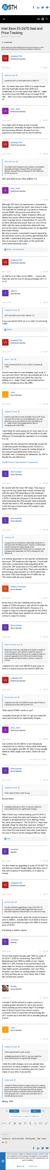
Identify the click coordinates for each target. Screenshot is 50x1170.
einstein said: (10, 902)
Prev (14, 1111)
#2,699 (45, 998)
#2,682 (45, 120)
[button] (3, 19)
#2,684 (45, 200)
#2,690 (45, 530)
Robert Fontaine (18, 586)
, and (15, 249)
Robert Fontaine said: (12, 645)
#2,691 (45, 598)
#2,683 (45, 154)
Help (38, 1139)
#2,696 (45, 861)
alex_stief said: (10, 162)
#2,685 (45, 272)
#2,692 (45, 637)
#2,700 (45, 1039)
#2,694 (45, 739)
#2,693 (45, 690)
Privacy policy (30, 1139)
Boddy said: (9, 1080)
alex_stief (15, 109)
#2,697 (45, 894)
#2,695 (45, 780)
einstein (14, 849)
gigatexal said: (10, 75)
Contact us (6, 1139)
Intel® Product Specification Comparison (20, 462)
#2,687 (45, 352)
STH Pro (5, 1135)
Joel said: (8, 537)
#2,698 (45, 951)
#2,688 (45, 404)
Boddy (14, 986)
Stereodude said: (11, 697)
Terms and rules (18, 1139)
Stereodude (16, 472)
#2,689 (45, 483)
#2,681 (45, 68)
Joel (13, 392)
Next (36, 1111)
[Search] (47, 19)
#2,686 (45, 302)
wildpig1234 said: (11, 310)
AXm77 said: (9, 359)
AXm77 (14, 291)
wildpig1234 (16, 56)
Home (44, 1139)
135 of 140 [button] (25, 1111)
